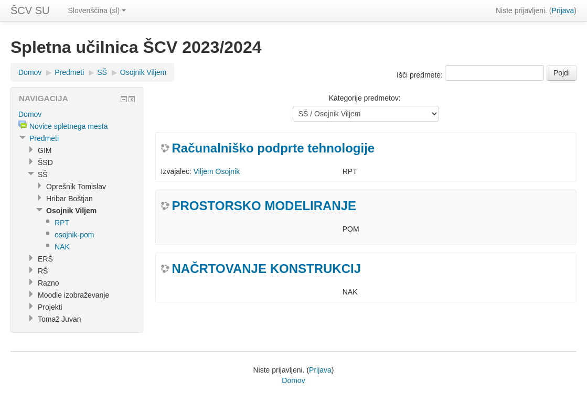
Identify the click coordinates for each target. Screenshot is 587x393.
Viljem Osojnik (217, 171)
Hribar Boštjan (69, 198)
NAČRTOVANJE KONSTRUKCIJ (266, 268)
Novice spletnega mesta (68, 126)
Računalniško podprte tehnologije (273, 148)
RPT (62, 223)
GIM (44, 150)
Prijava (563, 10)
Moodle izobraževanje (73, 295)
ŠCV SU (29, 10)
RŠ (43, 271)
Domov (29, 72)
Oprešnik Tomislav (76, 186)
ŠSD (45, 162)
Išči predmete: (421, 75)
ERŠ (45, 259)
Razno (48, 283)
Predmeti (69, 72)
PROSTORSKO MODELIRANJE (264, 206)
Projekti (50, 307)
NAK (62, 247)
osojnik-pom (74, 235)
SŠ (102, 72)
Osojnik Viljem (143, 72)
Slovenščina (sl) (97, 10)
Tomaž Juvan (59, 319)
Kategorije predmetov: (365, 98)
